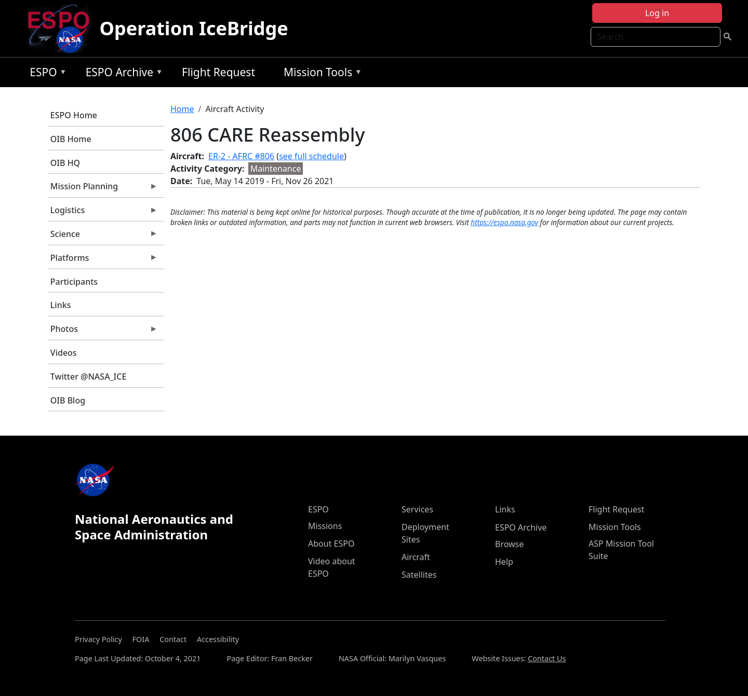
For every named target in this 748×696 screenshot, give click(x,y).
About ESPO (331, 543)
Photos (103, 331)
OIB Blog (67, 400)
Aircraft (416, 557)
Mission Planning (103, 188)
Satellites (419, 574)
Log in (657, 13)
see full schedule (311, 156)
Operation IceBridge (194, 28)
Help (504, 561)
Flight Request (218, 72)
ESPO (45, 74)
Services (417, 509)
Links (60, 305)
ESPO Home (73, 115)
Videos (63, 352)
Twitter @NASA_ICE (88, 376)
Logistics (103, 212)
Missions (325, 526)
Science (103, 236)
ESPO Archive (122, 74)
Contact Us (547, 658)
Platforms (103, 260)
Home (182, 109)
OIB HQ (65, 163)
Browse (509, 544)
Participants (74, 281)
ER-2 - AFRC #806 (241, 156)
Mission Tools (320, 74)
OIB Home (70, 139)
